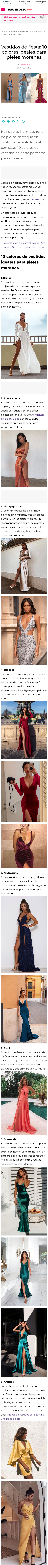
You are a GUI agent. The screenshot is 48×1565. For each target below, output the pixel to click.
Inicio (5, 32)
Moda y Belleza (21, 32)
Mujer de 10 (25, 64)
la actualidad (12, 418)
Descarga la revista (40, 2)
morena (34, 199)
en (2, 418)
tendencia (38, 414)
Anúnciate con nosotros (23, 2)
